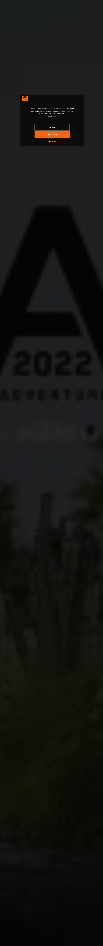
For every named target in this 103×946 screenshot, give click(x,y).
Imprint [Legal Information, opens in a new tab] (54, 116)
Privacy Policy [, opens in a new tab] (50, 116)
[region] (52, 120)
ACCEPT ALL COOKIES (52, 134)
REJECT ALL (52, 127)
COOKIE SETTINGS (52, 141)
